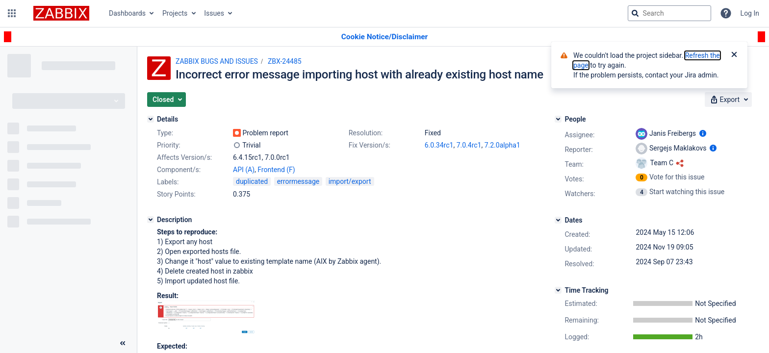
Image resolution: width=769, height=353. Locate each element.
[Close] (734, 55)
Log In (750, 13)
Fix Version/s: (369, 145)
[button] (12, 13)
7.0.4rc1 (469, 145)
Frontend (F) (276, 170)
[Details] (150, 119)
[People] (558, 119)
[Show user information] (703, 133)
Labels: (168, 182)
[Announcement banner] (384, 37)
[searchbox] (669, 13)
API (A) (244, 170)
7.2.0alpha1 (502, 145)
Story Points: (176, 194)
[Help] (726, 13)
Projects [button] (174, 13)
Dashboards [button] (127, 13)
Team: (573, 164)
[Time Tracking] (558, 290)
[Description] (150, 219)
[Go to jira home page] (61, 13)
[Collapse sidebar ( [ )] (122, 343)
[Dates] (558, 220)
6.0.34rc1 (439, 145)
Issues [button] (214, 13)
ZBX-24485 (285, 61)
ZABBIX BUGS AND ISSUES (217, 61)
